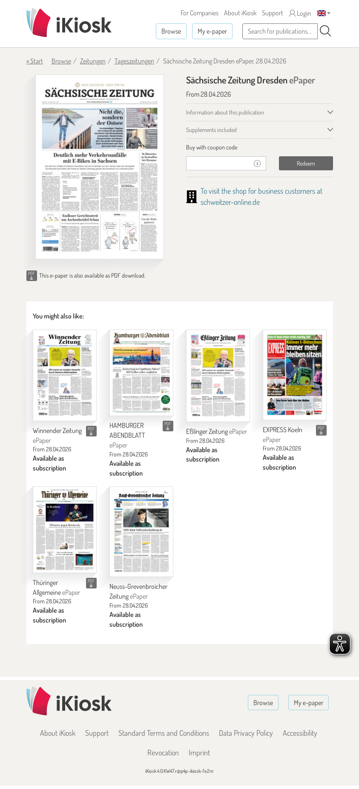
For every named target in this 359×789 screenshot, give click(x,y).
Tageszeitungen (134, 61)
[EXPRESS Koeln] (295, 375)
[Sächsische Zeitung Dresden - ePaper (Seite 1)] (99, 167)
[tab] (259, 147)
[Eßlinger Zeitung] (218, 376)
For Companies (199, 13)
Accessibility (300, 732)
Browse (171, 31)
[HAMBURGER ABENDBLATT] (141, 373)
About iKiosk (240, 13)
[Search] (325, 31)
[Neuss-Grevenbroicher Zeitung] (141, 531)
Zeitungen (93, 61)
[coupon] (217, 163)
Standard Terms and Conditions (163, 732)
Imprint (199, 752)
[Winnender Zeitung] (65, 375)
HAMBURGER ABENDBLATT (127, 435)
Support (272, 13)
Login (300, 13)
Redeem (306, 163)
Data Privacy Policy (246, 732)
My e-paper (212, 31)
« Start (34, 61)
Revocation (163, 752)
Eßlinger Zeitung (216, 431)
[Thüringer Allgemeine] (65, 529)
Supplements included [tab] (211, 129)
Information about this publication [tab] (225, 112)
